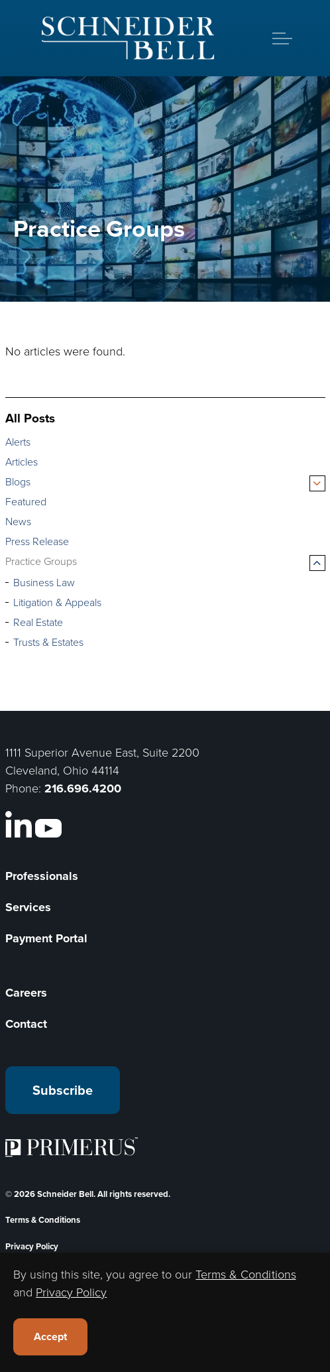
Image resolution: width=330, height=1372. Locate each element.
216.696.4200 (82, 788)
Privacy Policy (31, 1246)
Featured (25, 501)
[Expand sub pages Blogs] (317, 483)
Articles (21, 461)
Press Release (37, 541)
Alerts (17, 442)
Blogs (17, 481)
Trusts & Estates (48, 642)
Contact (26, 1023)
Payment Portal (46, 938)
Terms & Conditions (42, 1220)
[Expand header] (282, 38)
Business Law (44, 582)
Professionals (41, 876)
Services (28, 907)
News (18, 521)
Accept (50, 1337)
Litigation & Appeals (57, 602)
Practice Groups (41, 561)
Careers (26, 992)
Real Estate (38, 622)
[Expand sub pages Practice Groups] (317, 563)
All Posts (30, 418)
